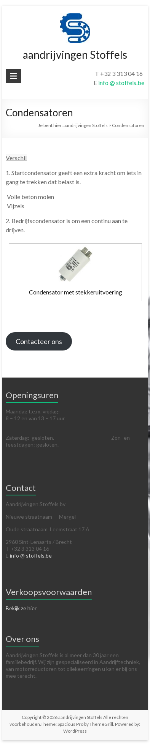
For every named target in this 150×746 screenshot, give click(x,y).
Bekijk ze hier (21, 608)
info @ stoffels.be (121, 82)
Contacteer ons (39, 341)
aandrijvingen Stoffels (75, 54)
